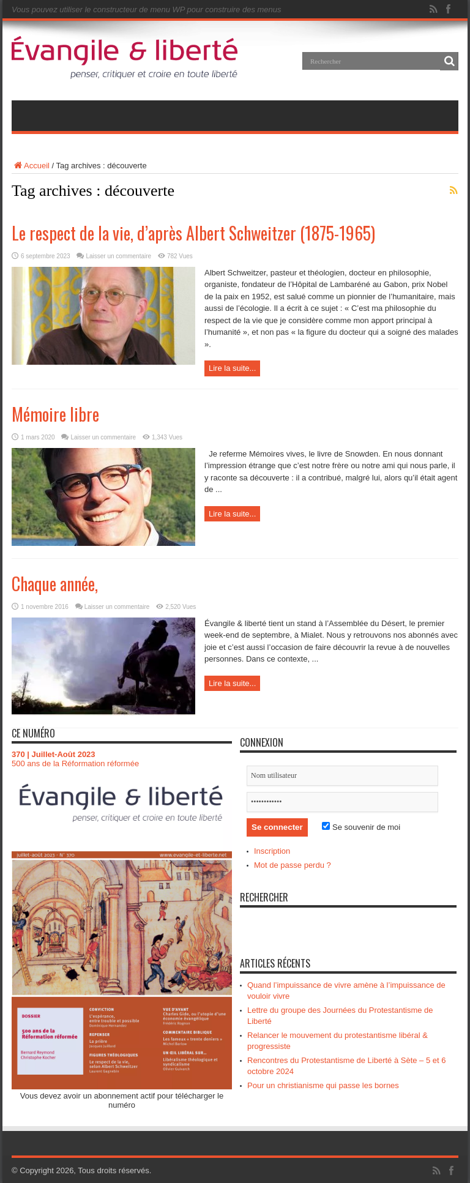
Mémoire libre (55, 414)
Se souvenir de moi (361, 827)
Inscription (272, 851)
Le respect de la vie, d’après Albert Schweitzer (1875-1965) (193, 232)
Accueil (31, 165)
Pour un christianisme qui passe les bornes (323, 1085)
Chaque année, (55, 583)
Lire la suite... (232, 368)
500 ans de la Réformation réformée (75, 763)
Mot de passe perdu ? (292, 865)
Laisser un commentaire (118, 256)
